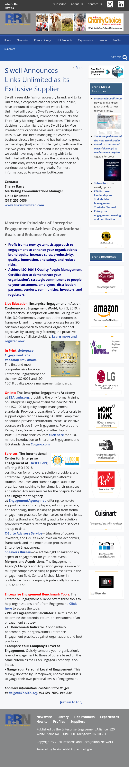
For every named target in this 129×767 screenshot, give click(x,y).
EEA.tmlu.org (19, 397)
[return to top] (71, 702)
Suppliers (9, 48)
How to (102, 40)
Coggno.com (40, 444)
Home (7, 40)
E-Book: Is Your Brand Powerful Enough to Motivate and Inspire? (107, 148)
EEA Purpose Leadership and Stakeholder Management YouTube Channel (105, 199)
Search (116, 57)
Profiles (117, 40)
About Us (77, 4)
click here (56, 435)
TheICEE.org (38, 463)
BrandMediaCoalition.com (109, 98)
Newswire (22, 40)
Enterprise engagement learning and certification (107, 215)
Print (78, 67)
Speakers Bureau (18, 552)
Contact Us (95, 4)
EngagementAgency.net (27, 500)
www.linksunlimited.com (24, 205)
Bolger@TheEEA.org (23, 693)
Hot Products (64, 40)
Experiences (85, 40)
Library (63, 717)
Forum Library (42, 40)
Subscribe (59, 4)
